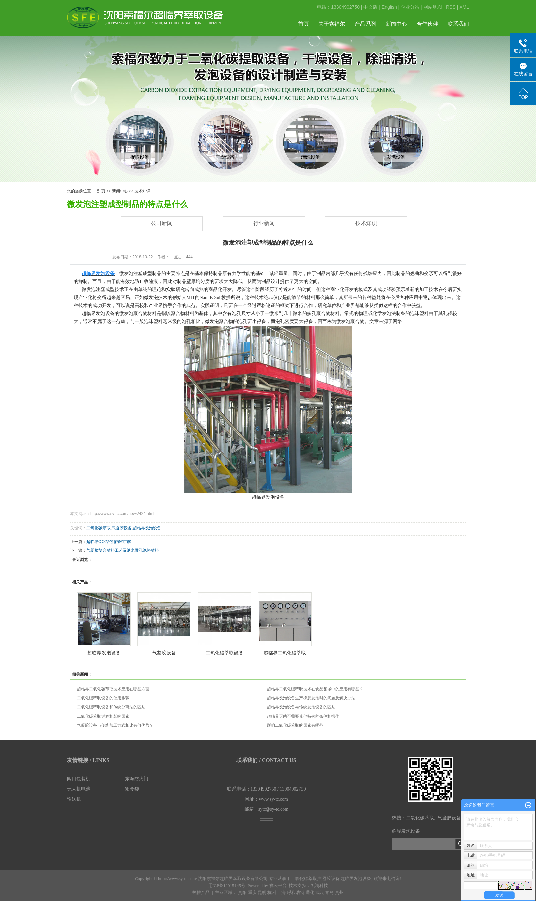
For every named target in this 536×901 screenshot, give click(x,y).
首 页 (100, 191)
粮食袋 (132, 789)
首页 (303, 24)
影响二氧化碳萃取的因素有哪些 (295, 725)
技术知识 (142, 191)
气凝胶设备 (122, 528)
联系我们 (458, 24)
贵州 (339, 892)
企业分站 (410, 7)
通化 (310, 892)
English (389, 7)
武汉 (319, 892)
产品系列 (365, 24)
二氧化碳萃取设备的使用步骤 (103, 698)
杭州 (271, 892)
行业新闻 (264, 223)
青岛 (329, 892)
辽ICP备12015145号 (226, 885)
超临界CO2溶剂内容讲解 (108, 541)
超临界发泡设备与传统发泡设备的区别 (301, 707)
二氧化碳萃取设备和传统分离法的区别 (111, 707)
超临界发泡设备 (147, 528)
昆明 (262, 892)
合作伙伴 (427, 24)
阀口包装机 (78, 778)
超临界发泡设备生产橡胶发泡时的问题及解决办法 (311, 698)
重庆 (252, 892)
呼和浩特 (296, 892)
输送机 (74, 799)
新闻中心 (396, 24)
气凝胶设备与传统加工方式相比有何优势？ (115, 725)
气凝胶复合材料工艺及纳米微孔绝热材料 (122, 550)
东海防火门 (136, 778)
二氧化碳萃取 (98, 528)
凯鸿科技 (319, 885)
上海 (281, 892)
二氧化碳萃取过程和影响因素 (103, 716)
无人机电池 (78, 789)
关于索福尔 (331, 24)
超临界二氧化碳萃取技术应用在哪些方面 (113, 689)
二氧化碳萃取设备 (224, 652)
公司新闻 (162, 223)
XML (464, 7)
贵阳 (242, 892)
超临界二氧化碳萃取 (285, 652)
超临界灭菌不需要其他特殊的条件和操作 (303, 716)
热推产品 (201, 892)
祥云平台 (278, 885)
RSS (451, 7)
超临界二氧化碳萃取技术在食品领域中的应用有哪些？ (315, 689)
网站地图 (432, 7)
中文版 (370, 7)
